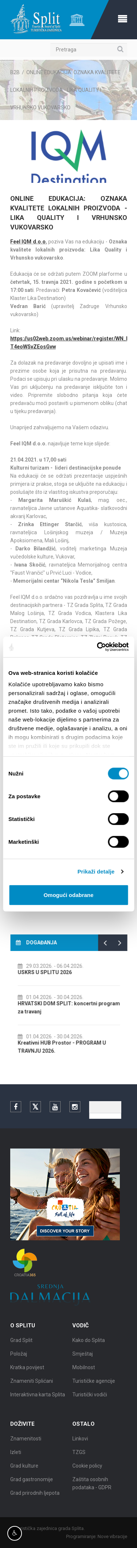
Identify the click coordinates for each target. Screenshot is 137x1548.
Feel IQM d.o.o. (28, 242)
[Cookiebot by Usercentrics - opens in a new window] (97, 647)
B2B (15, 72)
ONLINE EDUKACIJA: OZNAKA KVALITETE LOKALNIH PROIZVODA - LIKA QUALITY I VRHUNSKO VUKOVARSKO (65, 90)
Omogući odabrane (68, 894)
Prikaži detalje (96, 871)
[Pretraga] (88, 49)
